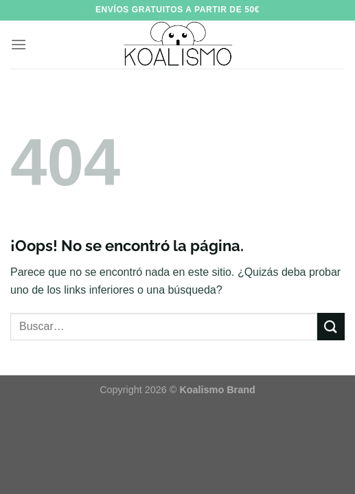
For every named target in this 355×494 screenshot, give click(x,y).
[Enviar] (331, 326)
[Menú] (18, 44)
